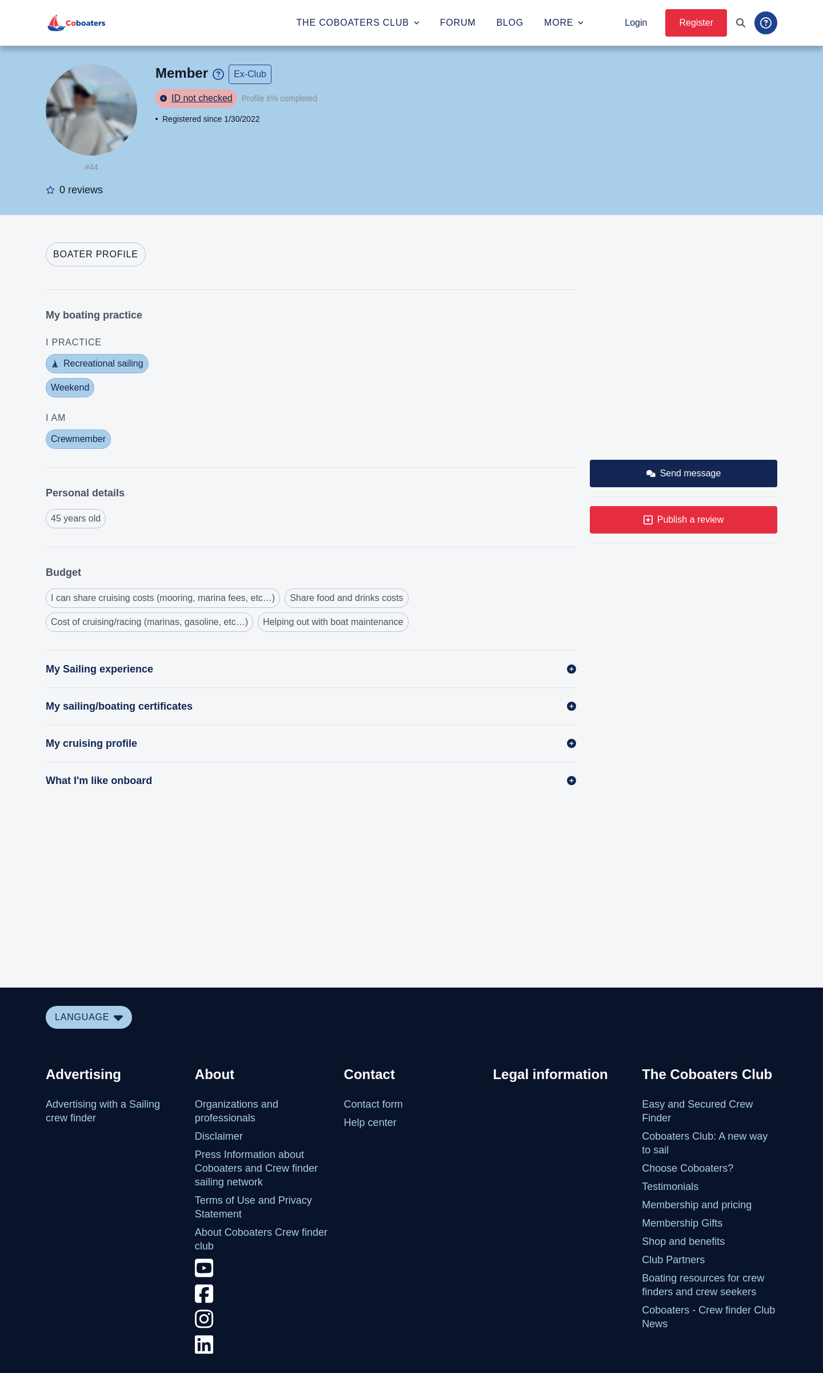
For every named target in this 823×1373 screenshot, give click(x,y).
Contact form (373, 1104)
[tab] (96, 254)
